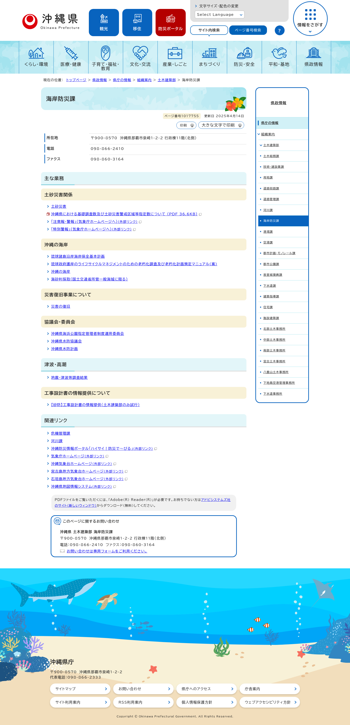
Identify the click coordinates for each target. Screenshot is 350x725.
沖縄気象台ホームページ (83, 463)
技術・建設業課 (273, 159)
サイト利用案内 (68, 702)
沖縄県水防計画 (64, 349)
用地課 (268, 170)
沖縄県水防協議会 (66, 341)
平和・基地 (279, 64)
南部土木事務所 (274, 343)
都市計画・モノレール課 (279, 246)
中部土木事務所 (274, 332)
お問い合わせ (130, 689)
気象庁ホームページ (79, 456)
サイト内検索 (209, 30)
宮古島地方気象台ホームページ (89, 471)
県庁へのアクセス (196, 689)
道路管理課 (271, 192)
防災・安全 (244, 64)
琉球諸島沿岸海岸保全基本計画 (78, 256)
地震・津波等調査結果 (69, 377)
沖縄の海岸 (60, 271)
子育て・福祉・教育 (106, 66)
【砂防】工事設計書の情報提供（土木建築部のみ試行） (95, 405)
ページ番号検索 (248, 30)
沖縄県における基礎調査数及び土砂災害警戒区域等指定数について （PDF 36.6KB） (126, 214)
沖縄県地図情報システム (83, 486)
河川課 (57, 441)
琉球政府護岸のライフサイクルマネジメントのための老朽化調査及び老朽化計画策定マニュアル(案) (134, 264)
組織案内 (144, 80)
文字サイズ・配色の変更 (219, 6)
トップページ (76, 80)
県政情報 (313, 64)
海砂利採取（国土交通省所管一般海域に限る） (89, 279)
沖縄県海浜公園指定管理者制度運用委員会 (87, 333)
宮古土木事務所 (274, 354)
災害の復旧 (60, 306)
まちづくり (209, 64)
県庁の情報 (122, 80)
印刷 (183, 125)
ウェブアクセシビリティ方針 (268, 702)
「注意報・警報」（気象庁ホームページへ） (96, 221)
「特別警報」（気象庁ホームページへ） (93, 229)
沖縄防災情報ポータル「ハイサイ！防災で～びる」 (104, 448)
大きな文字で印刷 (218, 125)
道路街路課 (271, 181)
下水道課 (269, 278)
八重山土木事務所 (276, 365)
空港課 (268, 235)
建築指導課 (271, 289)
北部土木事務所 (274, 321)
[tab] (209, 30)
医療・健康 (70, 64)
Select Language (215, 14)
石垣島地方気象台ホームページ (89, 479)
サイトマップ (65, 689)
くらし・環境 (36, 64)
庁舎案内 (252, 689)
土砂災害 (59, 206)
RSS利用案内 (130, 702)
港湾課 (268, 224)
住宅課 (268, 300)
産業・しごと (175, 64)
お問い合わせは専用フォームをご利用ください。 (107, 551)
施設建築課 (271, 310)
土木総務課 (271, 148)
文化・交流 (140, 64)
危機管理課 (60, 433)
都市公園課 (271, 256)
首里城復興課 (272, 267)
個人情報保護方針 (197, 702)
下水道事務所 (272, 386)
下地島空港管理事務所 (279, 375)
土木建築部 (167, 80)
